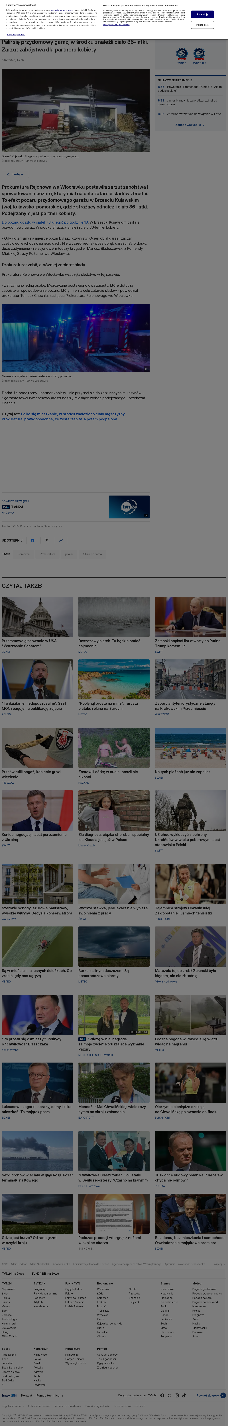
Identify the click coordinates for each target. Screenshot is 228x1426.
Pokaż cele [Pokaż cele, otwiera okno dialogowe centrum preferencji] (202, 24)
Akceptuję (202, 14)
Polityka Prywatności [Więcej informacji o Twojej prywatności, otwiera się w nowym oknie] (16, 34)
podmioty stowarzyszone (62, 10)
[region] (114, 20)
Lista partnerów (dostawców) (116, 24)
